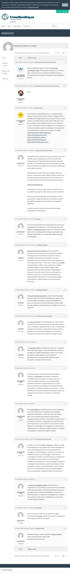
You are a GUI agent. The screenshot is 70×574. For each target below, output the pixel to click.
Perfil (4, 58)
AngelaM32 (20, 163)
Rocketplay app (40, 229)
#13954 (65, 316)
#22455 (65, 150)
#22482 (65, 62)
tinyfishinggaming (21, 121)
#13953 (65, 342)
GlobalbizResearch (21, 99)
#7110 (65, 403)
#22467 (65, 107)
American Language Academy (38, 485)
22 (63, 53)
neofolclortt (20, 520)
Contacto (27, 26)
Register (65, 11)
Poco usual (37, 218)
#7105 (65, 507)
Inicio (3, 26)
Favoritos (5, 78)
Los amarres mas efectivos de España (43, 150)
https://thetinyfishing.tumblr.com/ (37, 142)
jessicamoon (21, 231)
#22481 (65, 85)
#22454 (65, 218)
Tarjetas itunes (38, 507)
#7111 (65, 368)
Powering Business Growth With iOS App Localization (47, 85)
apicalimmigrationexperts (21, 75)
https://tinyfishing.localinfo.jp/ (36, 137)
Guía (9, 26)
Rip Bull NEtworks (40, 528)
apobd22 (21, 257)
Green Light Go (35, 409)
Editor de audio (38, 107)
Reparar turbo (56, 534)
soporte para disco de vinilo (37, 296)
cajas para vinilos (35, 322)
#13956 (65, 245)
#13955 (65, 289)
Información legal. (33, 7)
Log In (59, 11)
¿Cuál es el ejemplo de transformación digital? (45, 62)
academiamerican (21, 381)
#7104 (65, 528)
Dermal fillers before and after (36, 251)
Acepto (65, 5)
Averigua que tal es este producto (44, 316)
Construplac (38, 376)
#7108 (65, 479)
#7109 (65, 439)
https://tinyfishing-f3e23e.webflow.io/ (39, 132)
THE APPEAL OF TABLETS (42, 245)
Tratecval (49, 445)
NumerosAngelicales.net (35, 184)
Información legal (6, 570)
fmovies (39, 516)
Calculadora (17, 26)
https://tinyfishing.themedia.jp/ (37, 140)
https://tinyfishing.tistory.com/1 (37, 135)
